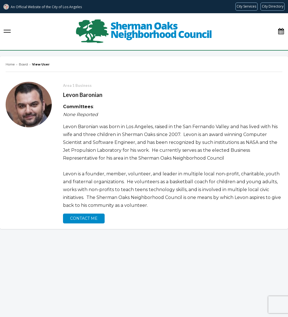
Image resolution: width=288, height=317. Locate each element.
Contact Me (84, 218)
